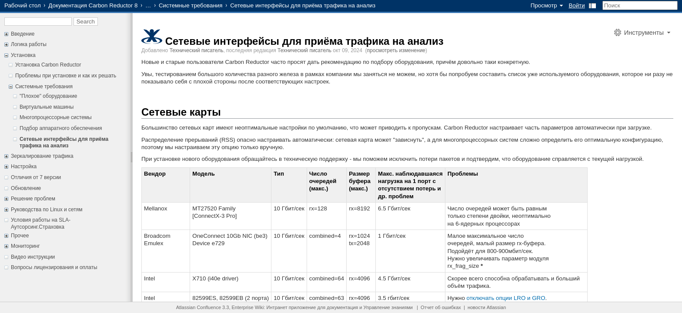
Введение (22, 34)
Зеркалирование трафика (42, 156)
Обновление (26, 188)
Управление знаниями (388, 307)
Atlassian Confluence (198, 307)
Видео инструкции (33, 257)
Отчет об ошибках (441, 307)
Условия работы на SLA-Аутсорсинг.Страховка (40, 223)
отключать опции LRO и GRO (506, 298)
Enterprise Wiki (248, 307)
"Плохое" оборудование (48, 96)
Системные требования (191, 5)
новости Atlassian (487, 307)
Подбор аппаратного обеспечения (61, 128)
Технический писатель (197, 50)
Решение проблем (33, 199)
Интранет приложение (291, 307)
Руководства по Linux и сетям (47, 209)
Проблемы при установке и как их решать (65, 76)
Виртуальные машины (47, 107)
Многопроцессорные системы (56, 117)
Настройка (24, 166)
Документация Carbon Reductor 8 (92, 5)
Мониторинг (25, 246)
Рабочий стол (22, 5)
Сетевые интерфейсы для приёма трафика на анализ (64, 142)
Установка (23, 55)
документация (342, 307)
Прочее (20, 236)
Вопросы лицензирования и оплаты (54, 267)
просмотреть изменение (396, 50)
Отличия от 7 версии (36, 177)
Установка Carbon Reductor (48, 65)
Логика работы (29, 44)
